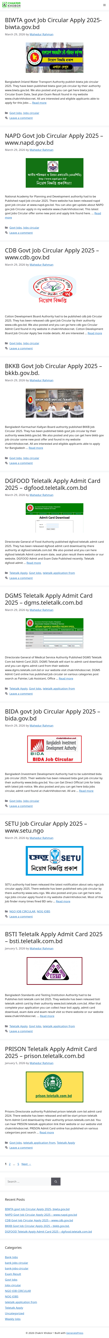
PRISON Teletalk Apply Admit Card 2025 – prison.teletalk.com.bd (51, 1052)
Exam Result (13, 1274)
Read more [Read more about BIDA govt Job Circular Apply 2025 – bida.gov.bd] (86, 791)
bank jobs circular (16, 1263)
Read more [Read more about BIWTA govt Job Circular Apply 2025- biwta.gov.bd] (39, 103)
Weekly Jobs (13, 1319)
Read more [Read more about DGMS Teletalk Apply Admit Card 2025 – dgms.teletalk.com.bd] (66, 678)
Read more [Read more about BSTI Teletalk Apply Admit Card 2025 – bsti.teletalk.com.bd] (47, 1016)
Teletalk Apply (18, 573)
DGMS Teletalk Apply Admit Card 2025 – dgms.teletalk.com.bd (49, 599)
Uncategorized (14, 1313)
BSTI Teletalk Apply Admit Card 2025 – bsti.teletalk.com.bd (54, 937)
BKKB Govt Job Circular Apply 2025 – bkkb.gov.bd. (53, 369)
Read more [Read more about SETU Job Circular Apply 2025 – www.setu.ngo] (63, 901)
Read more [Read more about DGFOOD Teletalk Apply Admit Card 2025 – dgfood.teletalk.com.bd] (34, 563)
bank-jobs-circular (17, 1268)
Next (26, 1164)
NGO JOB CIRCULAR (22, 911)
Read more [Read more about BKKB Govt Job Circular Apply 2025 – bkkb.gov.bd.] (36, 448)
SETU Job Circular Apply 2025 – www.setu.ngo (46, 827)
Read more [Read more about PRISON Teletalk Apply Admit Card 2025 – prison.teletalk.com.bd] (47, 1132)
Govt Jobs (15, 113)
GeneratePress (74, 1333)
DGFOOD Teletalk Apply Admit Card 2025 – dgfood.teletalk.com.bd (52, 484)
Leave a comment (21, 118)
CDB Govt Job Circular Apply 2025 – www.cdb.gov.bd (52, 253)
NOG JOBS (43, 911)
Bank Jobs (11, 1257)
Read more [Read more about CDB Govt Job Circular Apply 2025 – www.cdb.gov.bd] (95, 333)
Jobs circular (31, 113)
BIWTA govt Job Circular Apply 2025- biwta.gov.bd (53, 23)
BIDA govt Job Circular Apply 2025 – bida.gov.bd (52, 714)
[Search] (56, 1182)
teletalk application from (59, 573)
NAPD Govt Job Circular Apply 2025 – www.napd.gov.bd (54, 139)
